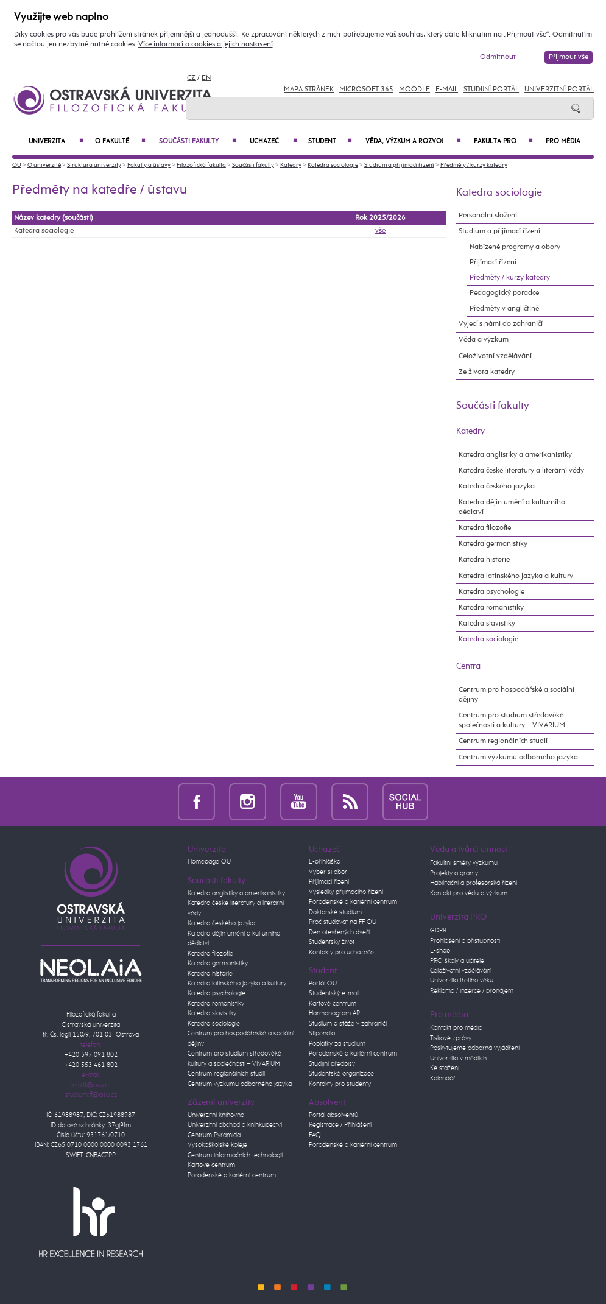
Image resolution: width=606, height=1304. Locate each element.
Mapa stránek (309, 89)
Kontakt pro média (456, 1027)
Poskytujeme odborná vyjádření (475, 1048)
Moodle (414, 89)
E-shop (440, 950)
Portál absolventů (333, 1115)
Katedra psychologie (491, 592)
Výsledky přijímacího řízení (346, 892)
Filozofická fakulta (201, 165)
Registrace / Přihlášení (340, 1124)
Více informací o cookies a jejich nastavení (205, 44)
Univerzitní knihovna (216, 1115)
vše (380, 230)
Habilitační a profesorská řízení (473, 882)
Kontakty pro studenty (340, 1083)
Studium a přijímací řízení (399, 165)
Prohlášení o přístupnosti (465, 940)
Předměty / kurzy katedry (473, 165)
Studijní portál (491, 89)
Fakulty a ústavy (149, 165)
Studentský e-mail (334, 993)
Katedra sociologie (333, 165)
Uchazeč (273, 141)
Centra (468, 666)
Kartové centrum (211, 1164)
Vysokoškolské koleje (217, 1144)
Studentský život (331, 942)
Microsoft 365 (366, 89)
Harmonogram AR (334, 1013)
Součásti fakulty (197, 141)
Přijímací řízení (493, 262)
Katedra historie (484, 559)
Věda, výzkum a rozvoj (413, 141)
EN (206, 78)
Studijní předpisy (332, 1063)
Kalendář (443, 1078)
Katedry (290, 165)
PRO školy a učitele (457, 960)
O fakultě (120, 141)
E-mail (446, 89)
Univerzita (56, 141)
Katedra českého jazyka (497, 486)
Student (330, 141)
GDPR (438, 930)
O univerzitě (44, 165)
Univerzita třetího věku (461, 980)
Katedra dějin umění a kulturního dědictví (512, 507)
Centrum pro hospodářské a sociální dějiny (516, 694)
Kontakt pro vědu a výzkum (468, 893)
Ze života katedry (487, 372)
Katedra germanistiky (493, 544)
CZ (191, 78)
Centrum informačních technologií (235, 1155)
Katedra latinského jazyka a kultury (516, 576)
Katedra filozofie (485, 528)
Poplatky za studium (337, 1043)
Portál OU (323, 983)
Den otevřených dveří (339, 932)
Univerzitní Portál (559, 89)
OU (16, 165)
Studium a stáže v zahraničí (348, 1023)
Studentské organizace (341, 1073)
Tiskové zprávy (450, 1038)
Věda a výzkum (484, 340)
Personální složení (488, 215)
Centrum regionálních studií (503, 741)
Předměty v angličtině (504, 308)
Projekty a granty (454, 873)
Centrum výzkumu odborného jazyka (518, 757)
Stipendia (322, 1033)
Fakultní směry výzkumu (464, 862)
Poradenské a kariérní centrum (232, 1175)
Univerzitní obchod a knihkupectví (235, 1124)
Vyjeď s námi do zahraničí (501, 324)
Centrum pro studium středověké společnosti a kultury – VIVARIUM (512, 720)
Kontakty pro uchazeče (341, 952)
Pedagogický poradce (504, 293)
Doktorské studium (335, 912)
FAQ (315, 1135)
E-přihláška (324, 861)
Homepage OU (209, 861)
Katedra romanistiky (491, 607)
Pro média (563, 141)
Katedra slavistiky (487, 623)
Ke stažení (444, 1068)
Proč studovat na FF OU (342, 921)
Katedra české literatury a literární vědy (521, 470)
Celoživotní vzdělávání (495, 356)
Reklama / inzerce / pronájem (471, 990)
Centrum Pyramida (214, 1135)
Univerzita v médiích (458, 1058)
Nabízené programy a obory (515, 247)
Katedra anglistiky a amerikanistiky (515, 455)
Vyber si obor (328, 872)
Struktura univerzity (94, 165)
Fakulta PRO (503, 141)
